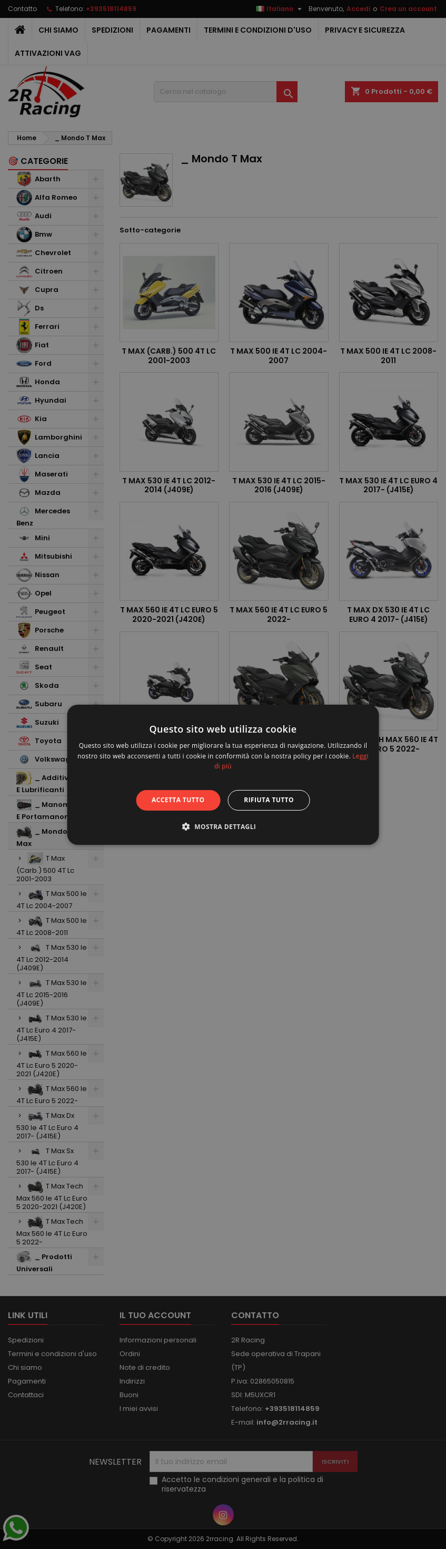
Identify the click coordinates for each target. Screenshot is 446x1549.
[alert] (223, 774)
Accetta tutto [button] (178, 799)
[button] (223, 826)
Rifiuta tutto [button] (269, 799)
